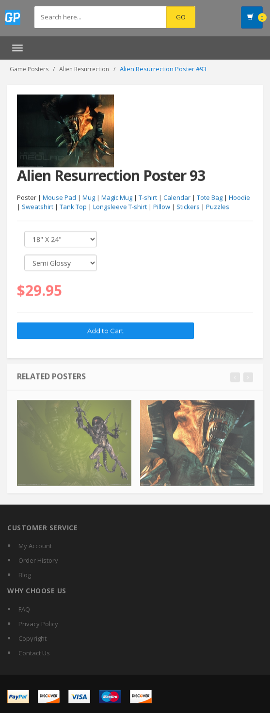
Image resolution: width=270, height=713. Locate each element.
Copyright (32, 638)
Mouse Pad (59, 197)
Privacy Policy (38, 623)
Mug (88, 197)
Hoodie (239, 197)
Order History (38, 560)
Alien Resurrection (84, 69)
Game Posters (29, 69)
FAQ (24, 609)
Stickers (188, 207)
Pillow (161, 207)
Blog (24, 574)
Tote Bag (209, 197)
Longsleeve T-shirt (120, 207)
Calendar (177, 197)
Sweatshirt (37, 207)
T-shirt (148, 197)
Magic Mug (116, 197)
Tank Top (73, 207)
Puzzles (217, 207)
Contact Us (34, 653)
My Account (35, 545)
